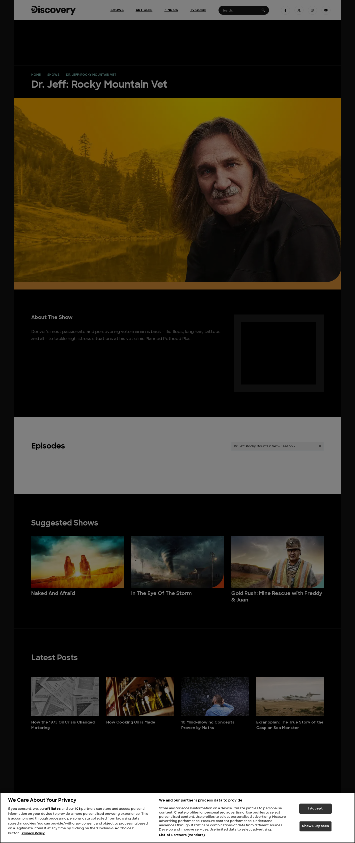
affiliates (53, 808)
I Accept (315, 808)
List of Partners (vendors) (182, 835)
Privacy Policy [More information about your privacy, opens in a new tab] (33, 833)
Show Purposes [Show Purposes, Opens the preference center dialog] (315, 826)
